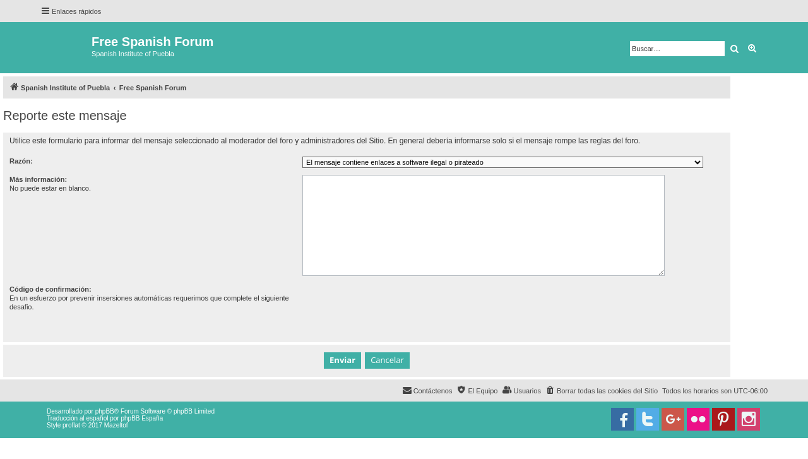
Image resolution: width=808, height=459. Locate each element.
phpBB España (142, 418)
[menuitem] (601, 390)
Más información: (38, 179)
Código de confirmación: (50, 289)
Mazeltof (116, 425)
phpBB (104, 411)
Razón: (21, 161)
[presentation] (398, 309)
